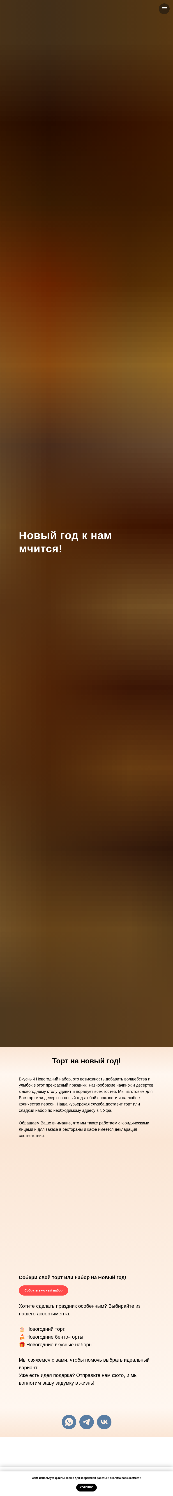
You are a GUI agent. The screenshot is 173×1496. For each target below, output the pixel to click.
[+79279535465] (69, 1422)
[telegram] (86, 1422)
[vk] (104, 1422)
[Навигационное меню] (164, 8)
